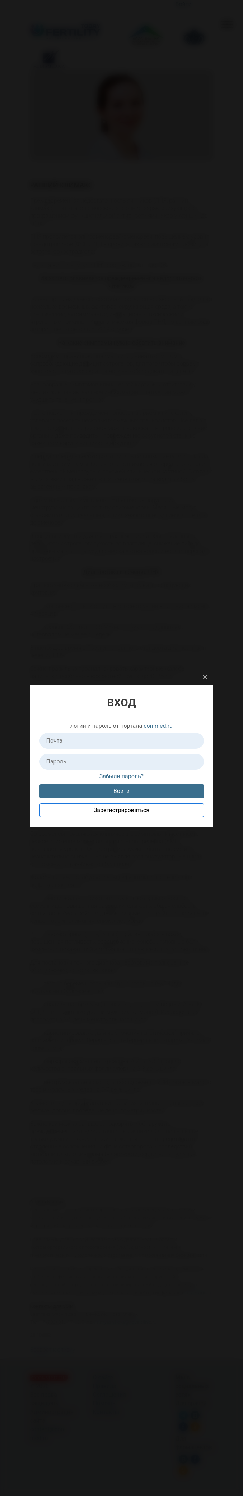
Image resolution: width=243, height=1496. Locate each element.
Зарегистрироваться (121, 810)
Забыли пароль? (121, 776)
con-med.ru (158, 725)
